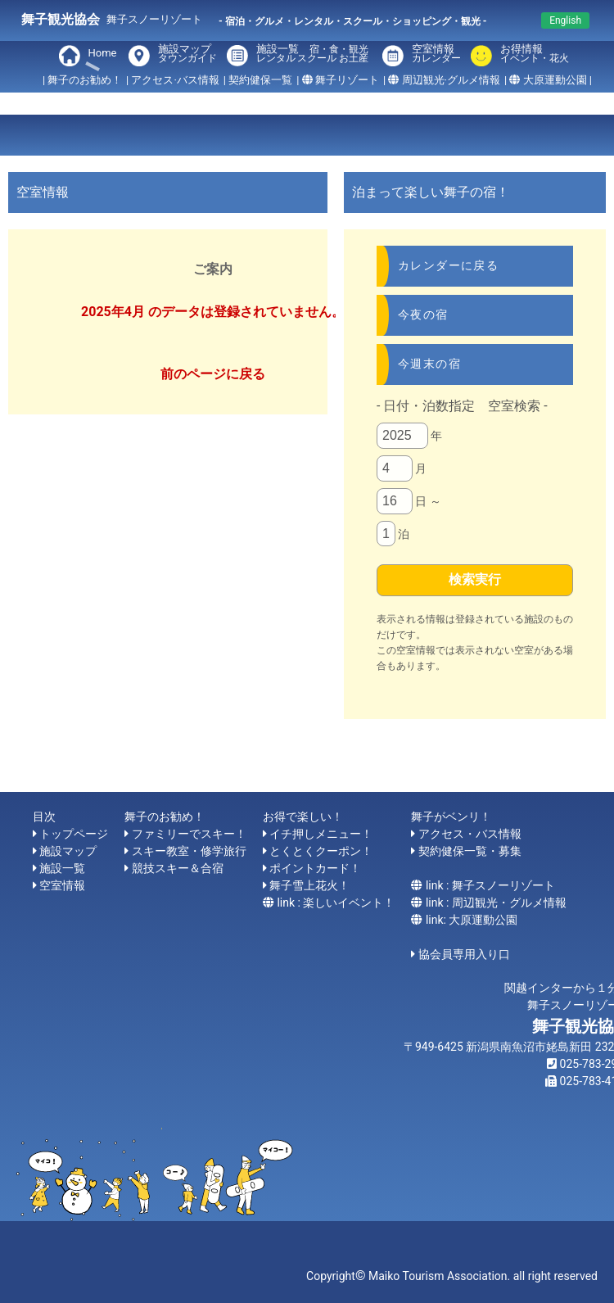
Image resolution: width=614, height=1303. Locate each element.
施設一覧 (314, 54)
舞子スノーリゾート (154, 19)
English (565, 20)
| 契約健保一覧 (257, 80)
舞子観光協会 (60, 19)
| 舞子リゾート (337, 80)
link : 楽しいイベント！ (336, 902)
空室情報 (436, 54)
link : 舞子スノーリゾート (490, 885)
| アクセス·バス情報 (172, 80)
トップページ (73, 833)
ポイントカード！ (315, 868)
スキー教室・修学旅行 (189, 850)
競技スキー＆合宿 (177, 868)
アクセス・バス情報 (469, 833)
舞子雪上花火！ (309, 885)
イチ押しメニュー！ (320, 833)
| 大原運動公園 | (548, 80)
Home (102, 53)
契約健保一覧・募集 (469, 850)
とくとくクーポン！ (320, 850)
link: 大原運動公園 (472, 919)
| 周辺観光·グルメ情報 (441, 80)
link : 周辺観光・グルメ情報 (496, 902)
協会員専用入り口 (464, 954)
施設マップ (187, 54)
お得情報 (531, 54)
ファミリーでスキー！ (189, 833)
